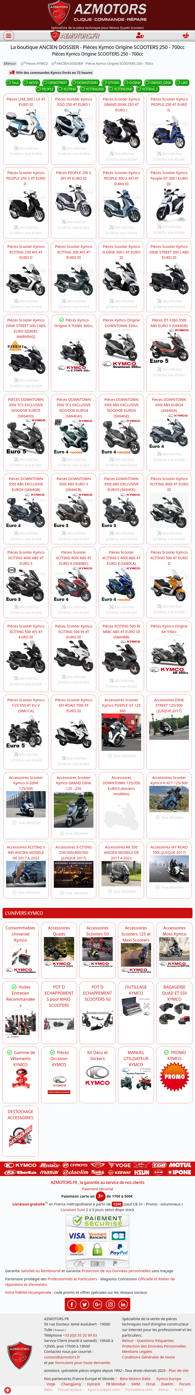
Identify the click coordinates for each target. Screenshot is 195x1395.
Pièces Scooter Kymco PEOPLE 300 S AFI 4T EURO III (121, 178)
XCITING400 (92, 89)
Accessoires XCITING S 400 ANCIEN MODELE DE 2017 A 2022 (26, 852)
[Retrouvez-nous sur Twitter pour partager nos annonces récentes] (84, 1304)
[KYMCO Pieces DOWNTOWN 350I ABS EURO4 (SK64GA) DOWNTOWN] (169, 431)
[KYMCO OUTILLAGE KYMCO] (136, 1006)
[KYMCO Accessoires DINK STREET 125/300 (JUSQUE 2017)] (169, 726)
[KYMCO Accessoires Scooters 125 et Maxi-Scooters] (136, 958)
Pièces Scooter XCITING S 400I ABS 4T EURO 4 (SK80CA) (121, 558)
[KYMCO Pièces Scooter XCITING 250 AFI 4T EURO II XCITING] (26, 278)
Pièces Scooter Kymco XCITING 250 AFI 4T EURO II (26, 252)
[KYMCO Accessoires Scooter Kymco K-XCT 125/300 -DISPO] (169, 799)
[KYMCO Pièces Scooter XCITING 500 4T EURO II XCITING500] (169, 583)
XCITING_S (147, 89)
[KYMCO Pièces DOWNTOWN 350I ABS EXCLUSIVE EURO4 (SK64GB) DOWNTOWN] (26, 510)
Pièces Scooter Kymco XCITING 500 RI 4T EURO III (73, 631)
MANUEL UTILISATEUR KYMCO (136, 1058)
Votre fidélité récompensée (28, 1292)
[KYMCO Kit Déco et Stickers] (97, 1077)
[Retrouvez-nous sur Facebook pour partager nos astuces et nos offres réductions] (71, 1304)
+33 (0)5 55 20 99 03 (80, 1335)
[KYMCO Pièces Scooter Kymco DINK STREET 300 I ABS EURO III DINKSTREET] (169, 278)
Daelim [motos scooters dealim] (167, 1384)
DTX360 (110, 82)
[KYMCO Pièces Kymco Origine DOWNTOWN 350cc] (121, 348)
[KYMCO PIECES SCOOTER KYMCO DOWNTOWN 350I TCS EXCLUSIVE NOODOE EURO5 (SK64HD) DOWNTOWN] (26, 436)
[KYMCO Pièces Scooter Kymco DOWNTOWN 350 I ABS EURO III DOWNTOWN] (73, 510)
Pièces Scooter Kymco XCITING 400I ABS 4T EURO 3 (26, 558)
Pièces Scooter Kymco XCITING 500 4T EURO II (169, 558)
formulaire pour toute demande (82, 1362)
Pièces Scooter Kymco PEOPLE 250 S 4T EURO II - (26, 178)
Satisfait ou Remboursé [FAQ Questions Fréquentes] (41, 1270)
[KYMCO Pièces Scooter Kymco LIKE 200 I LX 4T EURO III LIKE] (26, 125)
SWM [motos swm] (135, 1384)
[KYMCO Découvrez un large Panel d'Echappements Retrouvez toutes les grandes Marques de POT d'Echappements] (59, 1023)
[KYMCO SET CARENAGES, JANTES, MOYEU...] (174, 1077)
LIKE (181, 82)
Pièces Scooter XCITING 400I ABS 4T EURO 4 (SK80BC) (73, 558)
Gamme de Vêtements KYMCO (20, 1058)
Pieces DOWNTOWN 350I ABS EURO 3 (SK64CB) (73, 484)
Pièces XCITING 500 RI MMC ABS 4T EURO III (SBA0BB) (121, 631)
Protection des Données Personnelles (154, 1346)
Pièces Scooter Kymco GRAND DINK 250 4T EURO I (121, 104)
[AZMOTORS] (20, 1136)
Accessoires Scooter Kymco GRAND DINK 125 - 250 (73, 783)
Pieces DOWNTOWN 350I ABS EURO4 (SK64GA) (169, 405)
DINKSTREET (54, 82)
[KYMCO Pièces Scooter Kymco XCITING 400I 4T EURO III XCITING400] (169, 510)
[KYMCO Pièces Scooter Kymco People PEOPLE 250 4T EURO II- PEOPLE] (169, 131)
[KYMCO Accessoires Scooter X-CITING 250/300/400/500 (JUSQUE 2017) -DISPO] (73, 874)
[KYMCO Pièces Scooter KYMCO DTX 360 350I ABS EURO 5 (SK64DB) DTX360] (169, 346)
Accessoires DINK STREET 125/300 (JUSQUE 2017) (169, 705)
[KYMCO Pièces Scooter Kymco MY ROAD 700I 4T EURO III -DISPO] (73, 733)
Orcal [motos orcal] (150, 1384)
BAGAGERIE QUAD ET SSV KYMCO (174, 993)
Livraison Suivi (73, 1209)
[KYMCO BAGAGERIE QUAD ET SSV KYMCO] (174, 1013)
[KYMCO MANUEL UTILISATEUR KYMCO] (136, 1079)
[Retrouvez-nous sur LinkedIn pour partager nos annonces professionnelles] (123, 1304)
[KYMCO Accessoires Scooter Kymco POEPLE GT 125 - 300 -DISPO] (121, 732)
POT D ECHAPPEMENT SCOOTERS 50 (97, 993)
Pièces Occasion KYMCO (59, 1058)
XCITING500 (120, 89)
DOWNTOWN (84, 82)
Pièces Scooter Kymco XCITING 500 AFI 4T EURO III (26, 631)
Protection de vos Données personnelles (116, 1270)
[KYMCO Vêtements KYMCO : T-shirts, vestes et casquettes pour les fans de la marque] (20, 1079)
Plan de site (178, 1370)
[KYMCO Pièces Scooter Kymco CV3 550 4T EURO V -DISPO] (26, 731)
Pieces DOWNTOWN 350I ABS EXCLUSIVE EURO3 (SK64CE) (121, 484)
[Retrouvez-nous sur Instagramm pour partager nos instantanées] (110, 1304)
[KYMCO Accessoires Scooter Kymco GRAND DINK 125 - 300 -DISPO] (73, 809)
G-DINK (132, 82)
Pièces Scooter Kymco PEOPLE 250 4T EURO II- (169, 104)
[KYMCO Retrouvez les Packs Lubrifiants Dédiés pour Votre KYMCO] (20, 1023)
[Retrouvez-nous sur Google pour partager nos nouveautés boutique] (97, 1304)
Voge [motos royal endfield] (51, 1384)
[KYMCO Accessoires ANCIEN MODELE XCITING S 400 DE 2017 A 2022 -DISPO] (26, 874)
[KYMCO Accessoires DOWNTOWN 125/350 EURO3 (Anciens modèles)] (121, 815)
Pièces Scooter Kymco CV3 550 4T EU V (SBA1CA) (26, 705)
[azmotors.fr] (75, 36)
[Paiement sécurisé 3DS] (97, 1241)
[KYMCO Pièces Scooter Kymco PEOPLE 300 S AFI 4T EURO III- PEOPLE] (121, 204)
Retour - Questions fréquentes (148, 1340)
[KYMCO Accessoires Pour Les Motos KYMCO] (174, 952)
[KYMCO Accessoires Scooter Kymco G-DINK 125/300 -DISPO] (26, 804)
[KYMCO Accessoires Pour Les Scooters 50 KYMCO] (97, 952)
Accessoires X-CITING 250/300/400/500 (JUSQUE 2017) (73, 852)
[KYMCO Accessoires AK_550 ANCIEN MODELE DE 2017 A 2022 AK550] (121, 874)
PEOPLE (44, 89)
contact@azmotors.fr (62, 1357)
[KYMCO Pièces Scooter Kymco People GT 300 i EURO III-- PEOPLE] (169, 204)
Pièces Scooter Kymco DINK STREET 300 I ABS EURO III (169, 252)
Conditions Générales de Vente (148, 1357)
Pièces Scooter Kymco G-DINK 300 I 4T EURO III (121, 252)
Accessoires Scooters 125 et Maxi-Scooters (136, 934)
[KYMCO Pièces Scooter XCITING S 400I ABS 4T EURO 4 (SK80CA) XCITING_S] (121, 584)
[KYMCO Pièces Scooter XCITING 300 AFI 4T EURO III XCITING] (73, 278)
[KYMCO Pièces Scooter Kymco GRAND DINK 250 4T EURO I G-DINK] (121, 278)
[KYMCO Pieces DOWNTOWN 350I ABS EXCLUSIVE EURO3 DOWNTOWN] (121, 510)
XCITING (66, 89)
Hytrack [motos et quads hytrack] (93, 1384)
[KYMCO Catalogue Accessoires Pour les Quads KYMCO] (59, 952)
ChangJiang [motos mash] (71, 1384)
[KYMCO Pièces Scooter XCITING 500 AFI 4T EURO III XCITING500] (26, 656)
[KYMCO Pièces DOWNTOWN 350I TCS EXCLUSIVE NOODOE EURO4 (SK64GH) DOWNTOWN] (73, 436)
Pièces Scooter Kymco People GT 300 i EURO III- (169, 178)
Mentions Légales (137, 1351)
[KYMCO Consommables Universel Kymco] (20, 958)
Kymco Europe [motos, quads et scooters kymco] (168, 1378)
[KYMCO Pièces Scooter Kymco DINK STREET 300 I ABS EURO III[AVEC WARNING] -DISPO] (26, 357)
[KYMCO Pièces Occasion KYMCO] (59, 1083)
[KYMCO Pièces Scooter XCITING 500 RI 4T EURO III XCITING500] (73, 656)
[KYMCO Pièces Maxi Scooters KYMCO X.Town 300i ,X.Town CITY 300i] (73, 355)
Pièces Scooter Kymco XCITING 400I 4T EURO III (169, 484)
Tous (12, 82)
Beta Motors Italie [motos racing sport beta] (135, 1378)
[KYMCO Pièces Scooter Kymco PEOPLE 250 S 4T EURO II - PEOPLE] (26, 204)
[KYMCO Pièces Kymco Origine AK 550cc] (169, 654)
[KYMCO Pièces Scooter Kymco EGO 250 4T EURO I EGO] (73, 125)
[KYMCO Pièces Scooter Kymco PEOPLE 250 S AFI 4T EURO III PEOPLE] (73, 199)
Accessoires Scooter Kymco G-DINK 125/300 (26, 783)
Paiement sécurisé (97, 1188)
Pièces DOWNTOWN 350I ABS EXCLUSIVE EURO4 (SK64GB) (26, 484)
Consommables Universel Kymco (21, 934)
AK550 (30, 82)
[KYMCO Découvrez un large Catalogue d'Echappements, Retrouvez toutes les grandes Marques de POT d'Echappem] (97, 1017)
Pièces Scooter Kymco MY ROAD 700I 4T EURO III (73, 705)
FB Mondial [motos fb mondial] (115, 1384)
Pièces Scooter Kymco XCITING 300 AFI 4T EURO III (73, 252)
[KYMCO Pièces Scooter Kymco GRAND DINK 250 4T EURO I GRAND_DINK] (121, 131)
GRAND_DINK (157, 82)
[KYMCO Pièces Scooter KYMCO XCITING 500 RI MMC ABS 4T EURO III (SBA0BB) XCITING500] (121, 658)
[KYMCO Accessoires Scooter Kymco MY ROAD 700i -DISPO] (169, 868)
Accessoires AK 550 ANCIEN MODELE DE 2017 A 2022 (121, 852)
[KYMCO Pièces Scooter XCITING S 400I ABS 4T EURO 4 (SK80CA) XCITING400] (73, 584)
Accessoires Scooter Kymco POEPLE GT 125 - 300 (121, 705)
